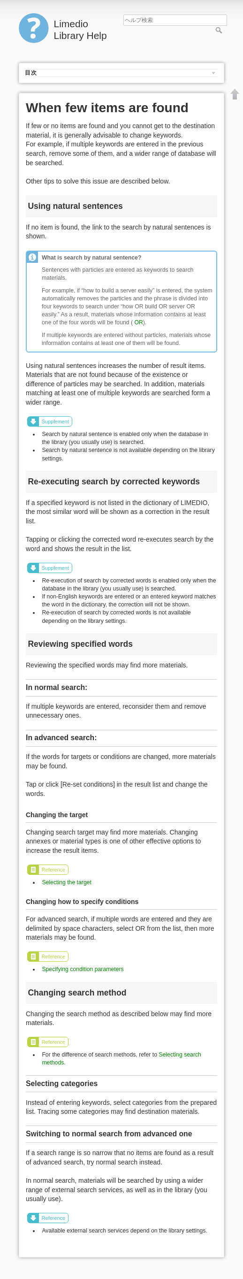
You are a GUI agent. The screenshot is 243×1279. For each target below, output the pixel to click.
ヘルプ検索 (219, 30)
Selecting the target (66, 882)
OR (138, 322)
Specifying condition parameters (82, 969)
